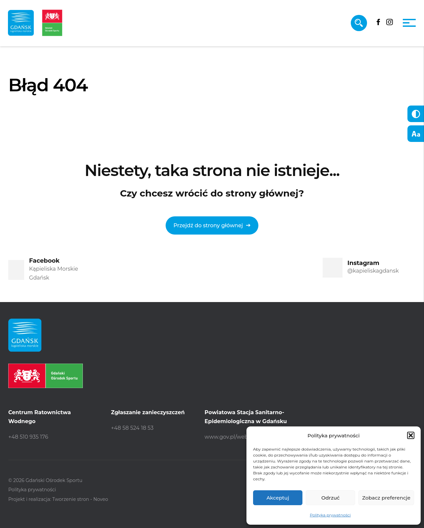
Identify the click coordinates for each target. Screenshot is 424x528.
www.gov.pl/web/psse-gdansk (244, 437)
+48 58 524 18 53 (132, 428)
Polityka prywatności (330, 514)
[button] (410, 435)
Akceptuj (277, 498)
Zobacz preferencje (386, 498)
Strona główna (31, 122)
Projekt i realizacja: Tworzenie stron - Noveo (58, 499)
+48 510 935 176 (28, 437)
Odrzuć (330, 498)
